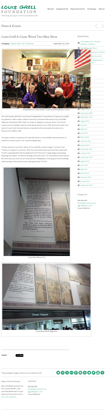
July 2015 (83, 125)
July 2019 (83, 77)
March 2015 (84, 137)
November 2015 (86, 113)
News (19, 43)
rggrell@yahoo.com (85, 205)
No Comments (28, 43)
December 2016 (86, 105)
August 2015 (84, 121)
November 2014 (86, 149)
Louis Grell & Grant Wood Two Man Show (29, 37)
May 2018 (83, 97)
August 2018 (84, 89)
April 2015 (84, 133)
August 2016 (84, 109)
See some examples (8, 397)
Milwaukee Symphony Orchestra (92, 52)
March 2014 (84, 173)
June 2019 (84, 81)
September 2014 (86, 157)
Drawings (91, 9)
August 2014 (84, 161)
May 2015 (83, 129)
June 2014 (84, 165)
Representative (78, 9)
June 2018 (84, 93)
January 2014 (85, 181)
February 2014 (85, 177)
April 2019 (84, 85)
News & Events (11, 26)
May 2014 (83, 169)
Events (13, 43)
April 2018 (84, 101)
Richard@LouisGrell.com (87, 203)
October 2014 (85, 153)
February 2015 (85, 141)
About (102, 9)
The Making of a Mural (88, 48)
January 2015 (85, 145)
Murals (50, 9)
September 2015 (86, 117)
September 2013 (86, 185)
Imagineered (62, 9)
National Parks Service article (91, 56)
